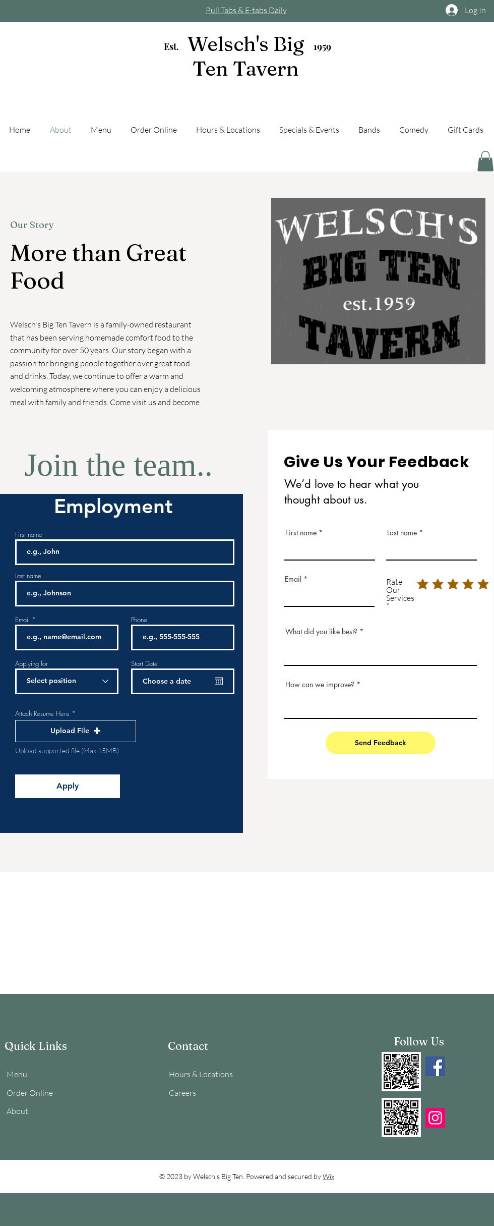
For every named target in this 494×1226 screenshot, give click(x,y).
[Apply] (67, 786)
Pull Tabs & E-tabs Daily (246, 10)
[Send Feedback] (381, 743)
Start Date (144, 663)
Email (22, 620)
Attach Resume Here (42, 713)
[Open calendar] (219, 681)
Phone (139, 620)
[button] (485, 161)
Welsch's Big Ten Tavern (246, 56)
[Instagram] (435, 1118)
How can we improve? (319, 684)
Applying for (31, 663)
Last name (28, 576)
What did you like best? (321, 631)
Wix (328, 1176)
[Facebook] (435, 1066)
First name (28, 534)
